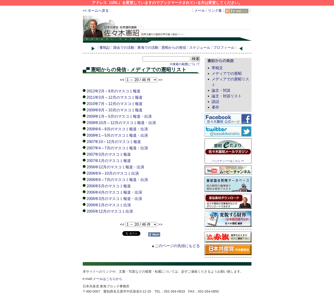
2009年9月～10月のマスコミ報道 (115, 110)
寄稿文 (217, 68)
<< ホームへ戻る (96, 10)
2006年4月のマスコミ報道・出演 (114, 192)
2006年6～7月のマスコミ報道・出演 (117, 180)
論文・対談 (221, 90)
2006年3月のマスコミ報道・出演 (114, 199)
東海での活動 (147, 47)
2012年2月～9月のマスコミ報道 (113, 91)
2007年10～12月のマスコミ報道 (114, 142)
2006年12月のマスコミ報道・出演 (115, 167)
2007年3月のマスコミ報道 (109, 154)
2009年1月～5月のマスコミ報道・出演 (119, 116)
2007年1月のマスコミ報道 (109, 161)
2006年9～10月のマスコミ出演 (113, 173)
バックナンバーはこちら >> (228, 160)
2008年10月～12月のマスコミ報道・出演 (121, 123)
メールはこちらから (107, 279)
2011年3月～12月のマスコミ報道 (115, 97)
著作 (215, 107)
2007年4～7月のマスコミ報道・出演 (117, 148)
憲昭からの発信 (173, 47)
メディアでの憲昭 (227, 73)
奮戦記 (105, 47)
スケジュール (199, 47)
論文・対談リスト (227, 96)
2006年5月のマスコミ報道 (109, 186)
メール (199, 10)
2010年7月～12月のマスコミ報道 (115, 104)
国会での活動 (123, 47)
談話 (215, 102)
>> (160, 80)
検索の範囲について (186, 64)
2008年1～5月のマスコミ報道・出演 (117, 135)
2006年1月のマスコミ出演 (109, 205)
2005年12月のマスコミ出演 (110, 211)
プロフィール (223, 47)
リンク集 (215, 10)
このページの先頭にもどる (177, 246)
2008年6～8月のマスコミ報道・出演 (117, 129)
